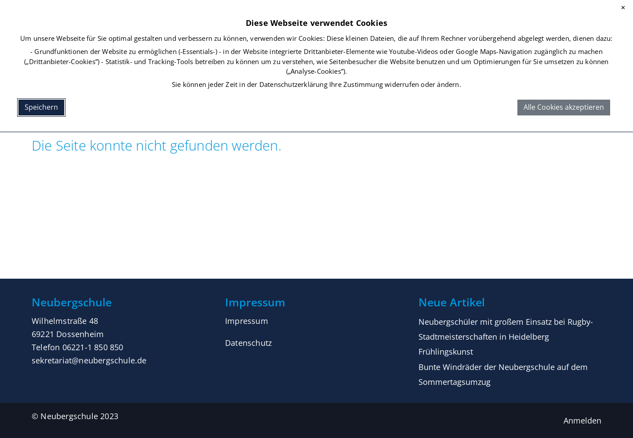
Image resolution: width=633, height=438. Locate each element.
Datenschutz (248, 342)
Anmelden (582, 420)
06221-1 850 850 (93, 347)
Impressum (246, 321)
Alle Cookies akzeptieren (564, 107)
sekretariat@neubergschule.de (89, 360)
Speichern (41, 107)
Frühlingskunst (445, 351)
